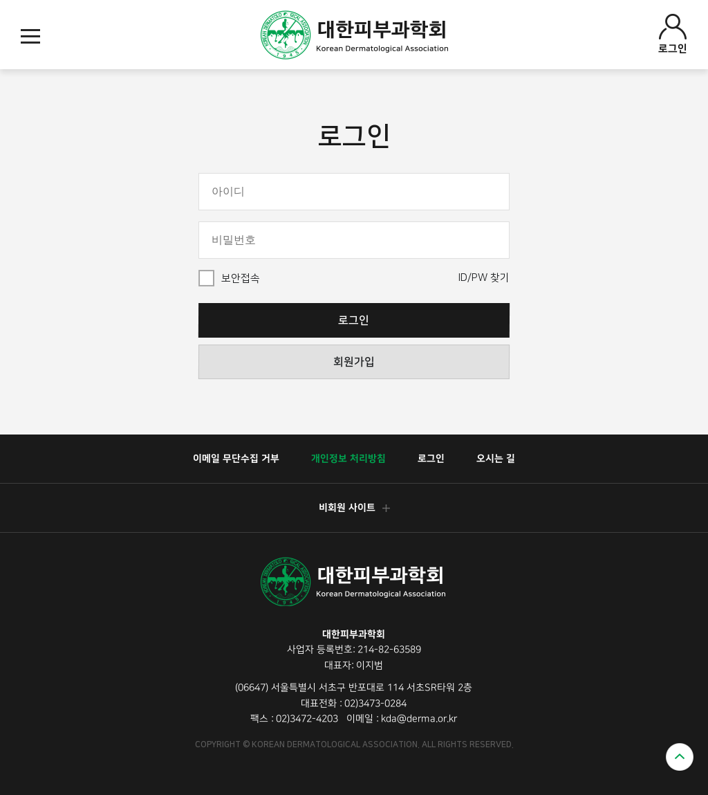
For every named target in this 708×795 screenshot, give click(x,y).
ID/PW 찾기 (484, 278)
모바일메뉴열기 (30, 36)
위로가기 (679, 756)
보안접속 (240, 278)
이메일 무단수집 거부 (236, 458)
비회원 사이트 (353, 507)
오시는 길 (495, 458)
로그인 (672, 34)
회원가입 (354, 362)
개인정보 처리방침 (348, 458)
